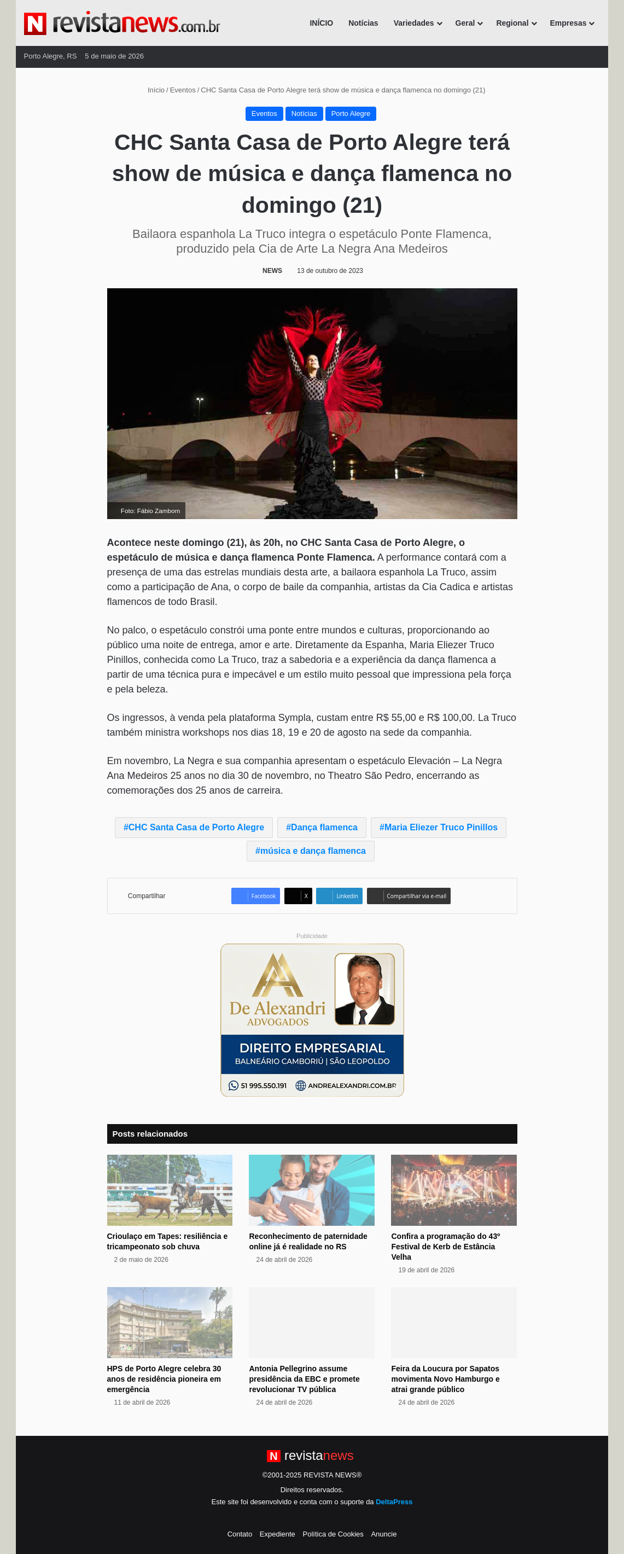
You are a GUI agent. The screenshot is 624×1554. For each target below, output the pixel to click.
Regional (512, 23)
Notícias (363, 23)
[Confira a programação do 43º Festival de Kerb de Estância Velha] (454, 1190)
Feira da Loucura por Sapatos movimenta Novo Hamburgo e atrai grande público (445, 1379)
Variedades (414, 23)
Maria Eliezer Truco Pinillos (441, 827)
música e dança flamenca (313, 850)
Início (151, 90)
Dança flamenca (324, 827)
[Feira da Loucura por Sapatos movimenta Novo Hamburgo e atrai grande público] (454, 1322)
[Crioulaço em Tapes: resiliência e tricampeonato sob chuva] (170, 1190)
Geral (465, 23)
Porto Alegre (351, 113)
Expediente (277, 1534)
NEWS (272, 271)
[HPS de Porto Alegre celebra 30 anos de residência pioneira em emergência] (170, 1322)
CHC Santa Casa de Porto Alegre (196, 827)
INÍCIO (321, 23)
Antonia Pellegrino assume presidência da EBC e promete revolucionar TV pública (304, 1379)
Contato (240, 1534)
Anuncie (383, 1534)
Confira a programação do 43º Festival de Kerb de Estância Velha (445, 1246)
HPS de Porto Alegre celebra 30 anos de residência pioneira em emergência (164, 1379)
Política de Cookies (332, 1534)
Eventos (183, 90)
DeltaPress (394, 1502)
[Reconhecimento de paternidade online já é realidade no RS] (312, 1190)
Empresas (568, 23)
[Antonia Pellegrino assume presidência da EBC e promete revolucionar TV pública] (312, 1322)
